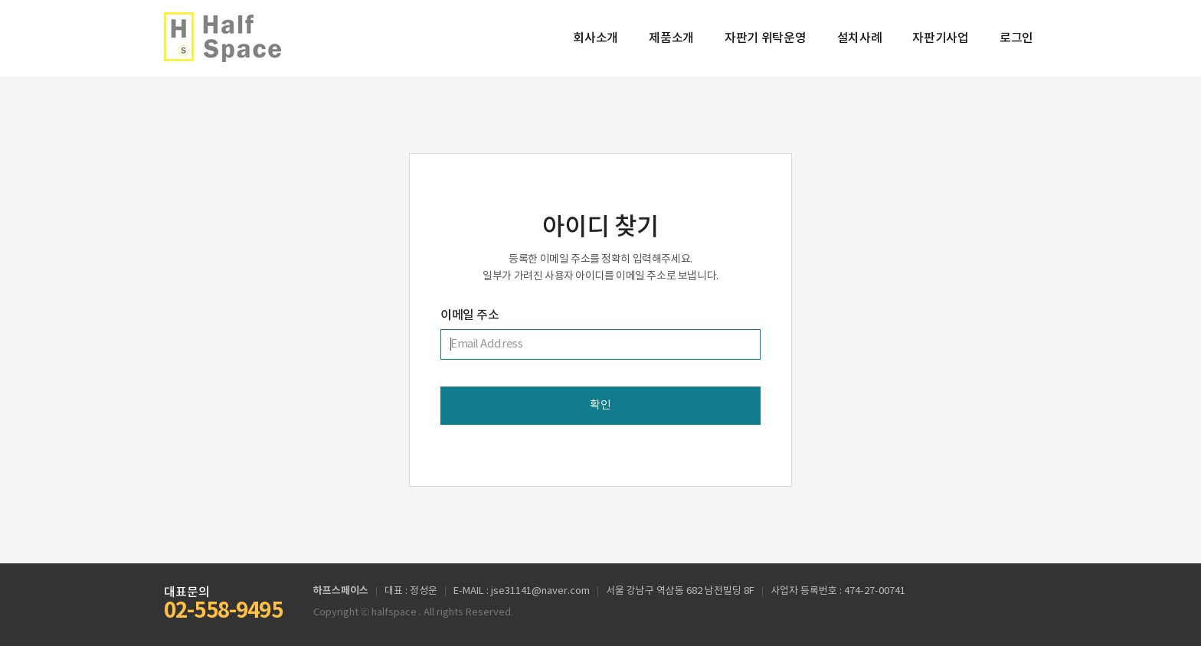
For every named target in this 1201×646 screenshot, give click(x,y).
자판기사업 (940, 38)
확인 (600, 405)
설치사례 (859, 38)
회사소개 (595, 38)
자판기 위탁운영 (766, 38)
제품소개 (671, 38)
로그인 (1016, 38)
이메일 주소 (469, 315)
